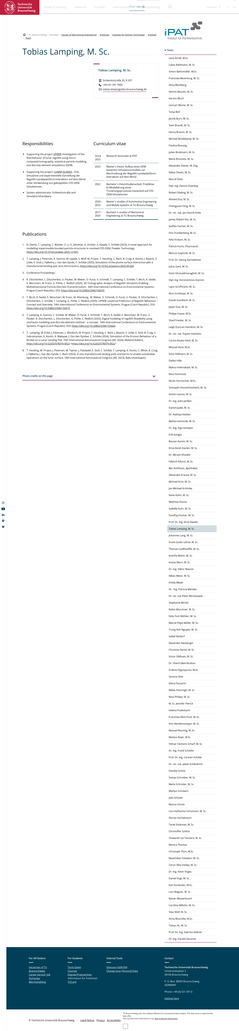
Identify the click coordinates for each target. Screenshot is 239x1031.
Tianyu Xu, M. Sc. (178, 925)
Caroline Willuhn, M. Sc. (182, 905)
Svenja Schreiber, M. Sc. (182, 777)
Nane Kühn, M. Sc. (179, 495)
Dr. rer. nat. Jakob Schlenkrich (186, 764)
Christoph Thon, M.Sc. (181, 851)
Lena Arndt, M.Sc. (179, 58)
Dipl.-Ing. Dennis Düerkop (183, 185)
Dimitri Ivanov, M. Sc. (181, 394)
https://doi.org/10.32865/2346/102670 (82, 290)
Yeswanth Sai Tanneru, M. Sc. (185, 838)
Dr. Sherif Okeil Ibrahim (182, 663)
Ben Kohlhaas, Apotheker (183, 468)
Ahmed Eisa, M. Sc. (179, 199)
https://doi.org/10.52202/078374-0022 (48, 343)
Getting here (171, 998)
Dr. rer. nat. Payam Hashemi (185, 333)
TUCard (72, 982)
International (121, 7)
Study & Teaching (55, 7)
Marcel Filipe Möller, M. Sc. (184, 623)
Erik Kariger (175, 434)
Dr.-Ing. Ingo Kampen (181, 428)
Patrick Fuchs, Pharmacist (183, 246)
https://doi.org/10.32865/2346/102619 (48, 308)
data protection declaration (166, 1018)
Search (170, 6)
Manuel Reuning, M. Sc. (182, 730)
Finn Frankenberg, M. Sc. (183, 233)
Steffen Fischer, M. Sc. (181, 226)
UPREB (57, 154)
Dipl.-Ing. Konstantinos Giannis (186, 280)
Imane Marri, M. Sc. (180, 562)
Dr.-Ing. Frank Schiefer (181, 750)
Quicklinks (211, 7)
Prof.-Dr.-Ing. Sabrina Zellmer (185, 932)
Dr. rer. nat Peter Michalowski (186, 596)
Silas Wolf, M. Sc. (178, 912)
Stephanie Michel (178, 602)
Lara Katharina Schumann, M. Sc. (187, 811)
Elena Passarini (177, 683)
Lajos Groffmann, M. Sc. (182, 286)
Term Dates (74, 967)
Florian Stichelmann (180, 818)
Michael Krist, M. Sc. (180, 481)
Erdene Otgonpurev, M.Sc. (184, 670)
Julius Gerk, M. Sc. (179, 266)
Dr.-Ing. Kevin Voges (180, 871)
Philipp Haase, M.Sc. (180, 313)
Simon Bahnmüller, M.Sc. (183, 71)
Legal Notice (87, 1020)
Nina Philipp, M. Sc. (179, 696)
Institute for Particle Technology (128, 34)
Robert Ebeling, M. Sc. (181, 192)
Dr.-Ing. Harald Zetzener (182, 939)
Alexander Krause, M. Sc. (183, 475)
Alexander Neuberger (181, 643)
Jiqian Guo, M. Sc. (178, 307)
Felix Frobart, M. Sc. (180, 239)
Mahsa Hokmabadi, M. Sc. (183, 367)
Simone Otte (176, 676)
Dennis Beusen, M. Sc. (181, 91)
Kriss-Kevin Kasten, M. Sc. (183, 448)
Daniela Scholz (177, 770)
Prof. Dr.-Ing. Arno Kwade (183, 522)
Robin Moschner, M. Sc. (182, 609)
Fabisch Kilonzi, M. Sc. (181, 461)
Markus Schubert (178, 791)
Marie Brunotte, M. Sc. (181, 159)
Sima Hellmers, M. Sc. (181, 354)
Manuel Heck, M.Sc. (180, 347)
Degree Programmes (80, 974)
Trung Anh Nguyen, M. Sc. (183, 629)
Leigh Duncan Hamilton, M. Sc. (186, 327)
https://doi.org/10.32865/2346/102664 (93, 326)
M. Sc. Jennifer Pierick (181, 703)
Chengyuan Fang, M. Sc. (182, 206)
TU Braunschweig (148, 7)
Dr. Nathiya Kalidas (180, 414)
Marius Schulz (177, 804)
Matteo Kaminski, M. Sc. (182, 421)
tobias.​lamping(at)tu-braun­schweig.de (124, 89)
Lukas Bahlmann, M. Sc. (182, 64)
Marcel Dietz (176, 179)
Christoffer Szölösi (179, 831)
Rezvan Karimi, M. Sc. (181, 441)
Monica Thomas (178, 844)
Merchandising (37, 982)
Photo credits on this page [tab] (37, 376)
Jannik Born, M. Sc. (179, 118)
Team (28, 38)
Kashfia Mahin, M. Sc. (181, 555)
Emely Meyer (176, 582)
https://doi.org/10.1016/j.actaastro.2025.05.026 (107, 266)
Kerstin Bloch (176, 98)
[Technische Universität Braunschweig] (24, 34)
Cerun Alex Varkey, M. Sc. (183, 865)
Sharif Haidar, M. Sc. (180, 320)
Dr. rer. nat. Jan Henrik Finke (185, 212)
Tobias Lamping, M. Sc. (182, 528)
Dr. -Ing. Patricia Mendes (183, 589)
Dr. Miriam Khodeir (180, 454)
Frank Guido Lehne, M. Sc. (183, 542)
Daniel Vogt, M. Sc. (179, 878)
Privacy (100, 1020)
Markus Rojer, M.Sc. (180, 737)
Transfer (99, 7)
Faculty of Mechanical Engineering (79, 34)
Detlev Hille (175, 360)
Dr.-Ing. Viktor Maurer (181, 569)
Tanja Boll (174, 112)
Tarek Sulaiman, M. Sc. (181, 824)
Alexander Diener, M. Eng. (183, 165)
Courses (72, 971)
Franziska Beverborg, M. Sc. (184, 78)
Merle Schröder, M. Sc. (181, 784)
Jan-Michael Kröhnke (180, 488)
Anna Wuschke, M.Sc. (181, 918)
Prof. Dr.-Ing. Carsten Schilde (185, 757)
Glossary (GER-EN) (116, 967)
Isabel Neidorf (177, 636)
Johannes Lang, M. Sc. (181, 535)
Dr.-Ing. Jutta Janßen (180, 401)
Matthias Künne (178, 502)
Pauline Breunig (178, 145)
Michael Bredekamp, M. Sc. (184, 138)
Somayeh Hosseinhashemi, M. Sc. (188, 387)
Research (80, 7)
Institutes (104, 34)
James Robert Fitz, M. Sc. (182, 219)
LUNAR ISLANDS (63, 172)
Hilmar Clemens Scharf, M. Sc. (186, 744)
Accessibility (114, 1020)
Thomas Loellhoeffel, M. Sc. (184, 549)
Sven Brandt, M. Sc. (180, 125)
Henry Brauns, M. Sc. (180, 132)
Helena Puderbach (179, 710)
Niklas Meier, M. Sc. (180, 575)
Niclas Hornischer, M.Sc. (182, 380)
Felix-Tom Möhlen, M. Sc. (183, 616)
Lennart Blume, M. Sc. (181, 105)
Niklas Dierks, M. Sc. (180, 172)
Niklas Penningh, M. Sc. (182, 690)
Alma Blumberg (177, 85)
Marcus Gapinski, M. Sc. (182, 253)
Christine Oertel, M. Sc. (182, 649)
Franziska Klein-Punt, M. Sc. (184, 717)
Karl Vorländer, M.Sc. (181, 885)
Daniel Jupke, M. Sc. (180, 407)
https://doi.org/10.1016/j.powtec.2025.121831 (52, 252)
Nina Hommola (177, 374)
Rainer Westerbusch (180, 898)
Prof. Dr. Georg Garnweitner (185, 259)
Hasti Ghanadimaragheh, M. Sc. (187, 273)
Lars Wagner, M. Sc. (180, 891)
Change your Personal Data (122, 971)
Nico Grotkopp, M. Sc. (181, 293)
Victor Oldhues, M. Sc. (181, 656)
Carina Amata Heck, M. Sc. (183, 340)
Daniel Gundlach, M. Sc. (182, 300)
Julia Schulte (176, 797)
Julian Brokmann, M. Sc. (182, 152)
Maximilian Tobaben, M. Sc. (184, 858)
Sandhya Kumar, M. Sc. (182, 515)
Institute (152, 34)
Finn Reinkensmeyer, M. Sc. (184, 723)
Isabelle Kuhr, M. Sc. (180, 508)
